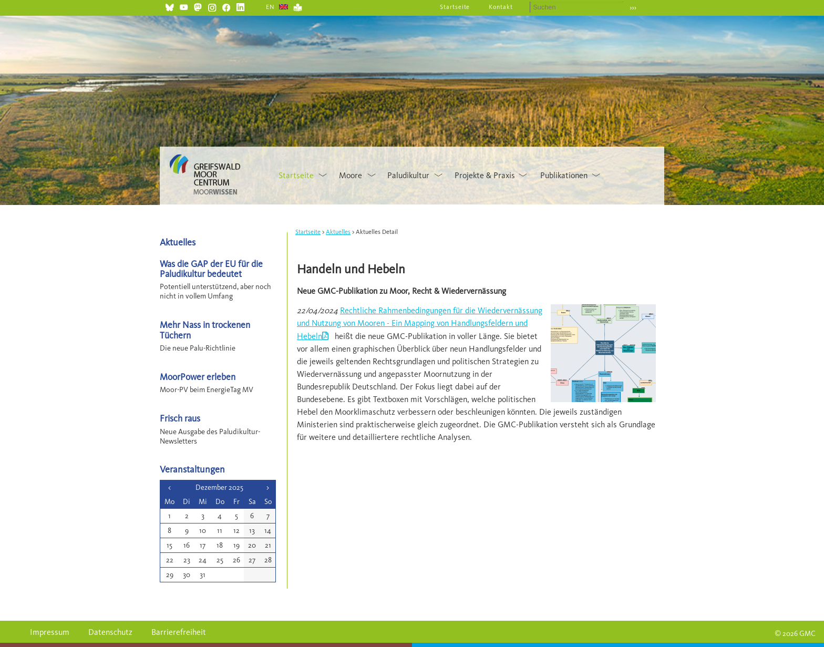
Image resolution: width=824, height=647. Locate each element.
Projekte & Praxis (485, 175)
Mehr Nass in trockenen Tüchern (205, 329)
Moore (350, 175)
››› (633, 8)
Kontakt (501, 7)
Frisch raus (180, 418)
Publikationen (564, 175)
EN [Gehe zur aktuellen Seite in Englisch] (270, 7)
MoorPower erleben (197, 376)
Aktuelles (338, 231)
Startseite (455, 7)
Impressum (49, 632)
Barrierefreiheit (178, 632)
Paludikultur (408, 175)
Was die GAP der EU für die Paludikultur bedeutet (211, 268)
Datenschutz (110, 632)
